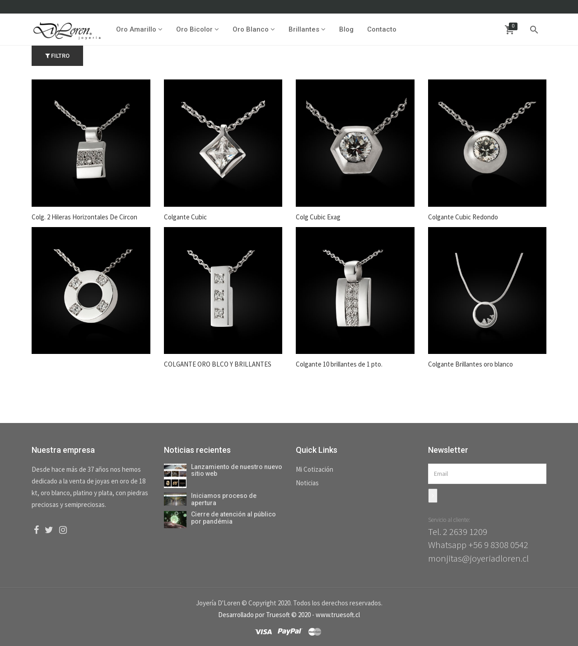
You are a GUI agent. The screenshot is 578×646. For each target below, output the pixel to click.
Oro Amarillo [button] (139, 29)
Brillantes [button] (307, 29)
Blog (346, 29)
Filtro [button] (57, 55)
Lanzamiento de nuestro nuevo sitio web (236, 470)
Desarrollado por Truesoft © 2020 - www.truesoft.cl (289, 614)
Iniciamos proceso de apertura (223, 499)
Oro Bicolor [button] (197, 29)
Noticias (307, 483)
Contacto (381, 29)
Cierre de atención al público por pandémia (233, 518)
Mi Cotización (314, 469)
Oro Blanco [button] (254, 29)
